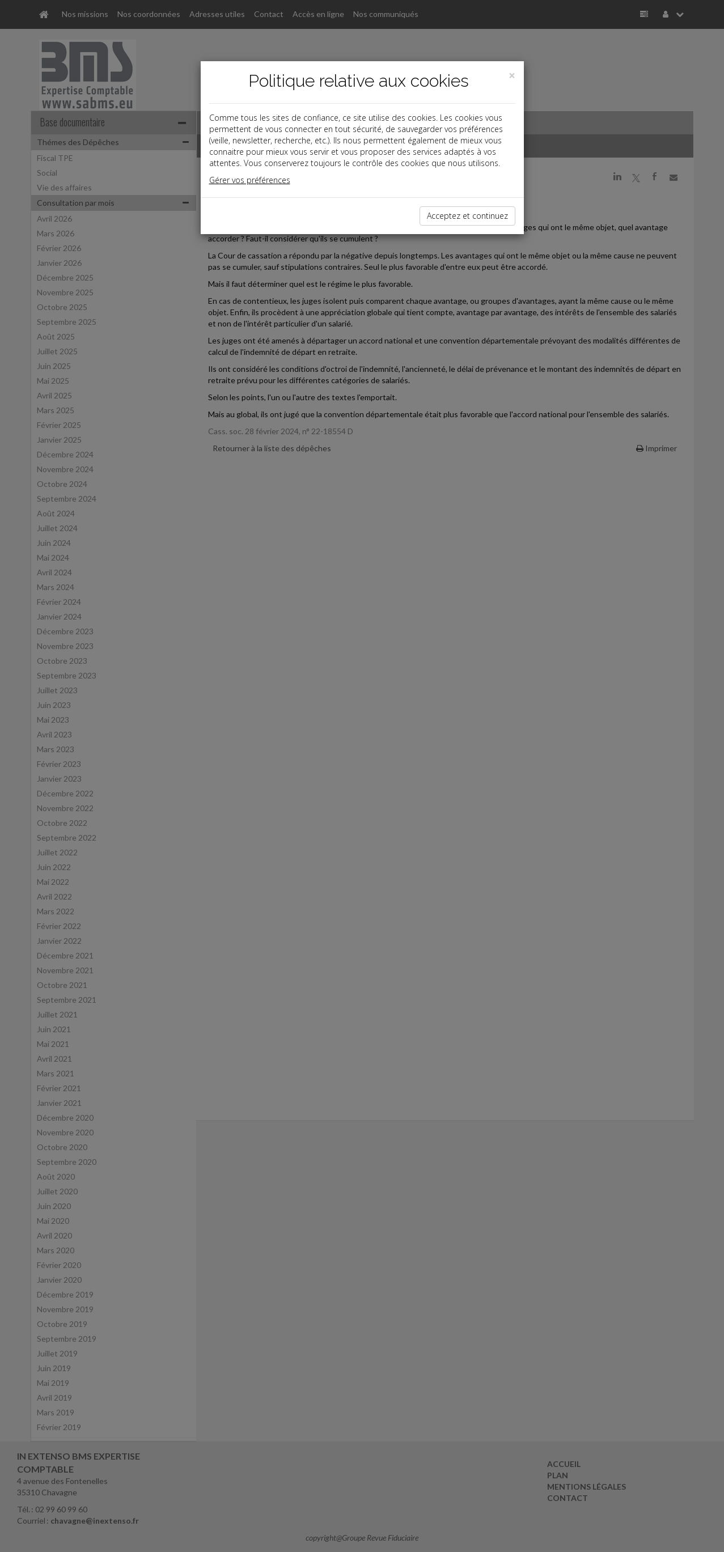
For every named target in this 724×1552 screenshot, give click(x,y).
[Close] (512, 76)
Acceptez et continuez (467, 215)
